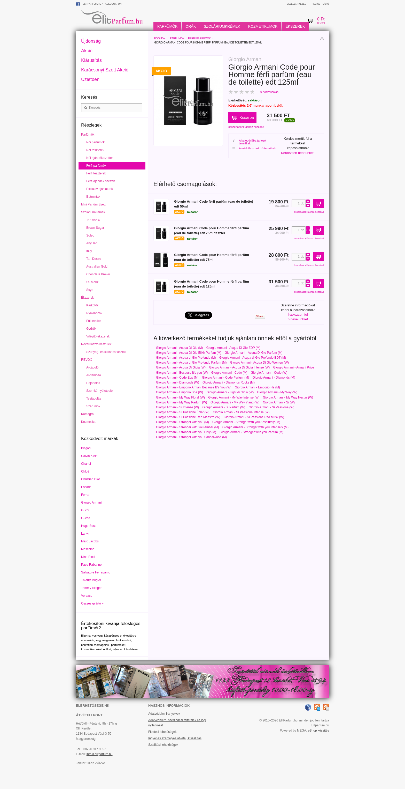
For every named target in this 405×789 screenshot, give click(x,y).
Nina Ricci (88, 557)
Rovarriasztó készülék (96, 344)
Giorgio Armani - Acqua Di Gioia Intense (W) (239, 367)
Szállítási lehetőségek (163, 745)
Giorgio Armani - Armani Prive (293, 367)
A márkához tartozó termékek (254, 148)
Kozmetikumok (263, 26)
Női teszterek (95, 150)
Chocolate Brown (98, 274)
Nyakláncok (94, 313)
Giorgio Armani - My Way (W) (277, 392)
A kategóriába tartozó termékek (249, 142)
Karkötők (92, 305)
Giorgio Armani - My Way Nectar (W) (288, 397)
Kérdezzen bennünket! (298, 153)
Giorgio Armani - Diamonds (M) (273, 377)
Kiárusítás (91, 60)
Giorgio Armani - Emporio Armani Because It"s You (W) (193, 387)
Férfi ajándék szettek (100, 181)
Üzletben (90, 79)
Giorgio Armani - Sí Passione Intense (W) (241, 412)
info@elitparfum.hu (100, 754)
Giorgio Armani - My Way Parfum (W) (181, 402)
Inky (89, 251)
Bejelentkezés (296, 4)
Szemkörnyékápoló (99, 391)
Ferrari (85, 495)
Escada (86, 487)
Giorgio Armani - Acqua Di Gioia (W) (181, 367)
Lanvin (85, 533)
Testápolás (93, 398)
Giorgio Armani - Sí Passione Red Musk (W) (254, 417)
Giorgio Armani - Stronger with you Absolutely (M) (246, 422)
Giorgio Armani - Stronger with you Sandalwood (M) (191, 437)
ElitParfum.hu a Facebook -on (98, 4)
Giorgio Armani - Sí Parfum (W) (223, 407)
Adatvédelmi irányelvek (164, 714)
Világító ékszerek (98, 336)
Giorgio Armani (91, 502)
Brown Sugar (95, 228)
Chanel (86, 464)
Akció (86, 50)
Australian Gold (96, 266)
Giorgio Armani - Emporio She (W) (179, 392)
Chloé (85, 471)
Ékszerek (295, 26)
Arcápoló (92, 367)
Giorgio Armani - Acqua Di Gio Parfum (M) (253, 352)
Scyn (89, 290)
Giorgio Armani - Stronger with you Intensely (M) (255, 427)
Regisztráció (320, 4)
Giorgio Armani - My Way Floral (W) (180, 397)
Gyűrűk (91, 328)
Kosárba (246, 117)
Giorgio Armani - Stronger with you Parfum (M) (251, 432)
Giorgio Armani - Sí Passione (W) (271, 407)
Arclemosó (93, 375)
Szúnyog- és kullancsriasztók (106, 352)
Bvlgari (86, 448)
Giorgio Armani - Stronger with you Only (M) (186, 432)
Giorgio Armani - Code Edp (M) (177, 377)
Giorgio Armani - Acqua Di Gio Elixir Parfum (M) (188, 352)
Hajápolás (93, 383)
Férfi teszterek (96, 173)
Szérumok (93, 406)
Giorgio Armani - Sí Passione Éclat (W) (182, 412)
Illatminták (93, 196)
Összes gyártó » (92, 603)
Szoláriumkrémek (222, 26)
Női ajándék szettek (99, 158)
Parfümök (167, 26)
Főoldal (160, 38)
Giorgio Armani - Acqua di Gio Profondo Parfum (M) (191, 362)
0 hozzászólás (269, 91)
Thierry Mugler (91, 580)
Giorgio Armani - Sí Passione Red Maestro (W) (188, 417)
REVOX (86, 360)
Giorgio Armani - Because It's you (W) (182, 372)
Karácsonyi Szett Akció (104, 69)
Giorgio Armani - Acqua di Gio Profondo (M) (186, 357)
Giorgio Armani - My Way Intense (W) (233, 397)
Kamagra (87, 414)
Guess (85, 518)
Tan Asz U (93, 220)
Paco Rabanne (91, 564)
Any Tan (91, 243)
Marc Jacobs (90, 541)
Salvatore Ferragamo (95, 572)
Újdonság (91, 41)
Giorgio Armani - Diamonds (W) (177, 382)
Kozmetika (88, 422)
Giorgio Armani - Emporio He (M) (257, 387)
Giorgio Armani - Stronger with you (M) (182, 422)
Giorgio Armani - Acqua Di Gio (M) (179, 347)
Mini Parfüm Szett (93, 204)
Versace (86, 596)
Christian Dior (90, 479)
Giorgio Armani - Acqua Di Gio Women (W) (259, 362)
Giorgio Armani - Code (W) (269, 372)
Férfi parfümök (199, 38)
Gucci (85, 510)
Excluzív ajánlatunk (99, 189)
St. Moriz (92, 282)
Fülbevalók (93, 321)
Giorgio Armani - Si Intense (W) (177, 407)
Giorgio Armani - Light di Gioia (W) (230, 392)
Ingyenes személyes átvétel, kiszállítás (174, 738)
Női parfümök (95, 142)
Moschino (87, 549)
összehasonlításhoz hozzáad (246, 126)
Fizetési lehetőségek (162, 732)
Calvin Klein (89, 456)
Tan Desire (93, 259)
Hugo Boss (88, 526)
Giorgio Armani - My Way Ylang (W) (235, 402)
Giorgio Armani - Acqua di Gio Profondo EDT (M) (252, 357)
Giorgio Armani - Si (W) (279, 402)
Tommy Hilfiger (91, 588)
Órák (190, 26)
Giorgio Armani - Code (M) (229, 372)
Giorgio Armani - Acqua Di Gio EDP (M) (233, 347)
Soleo (90, 235)
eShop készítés (318, 730)
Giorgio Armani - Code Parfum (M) (225, 377)
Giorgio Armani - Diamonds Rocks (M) (228, 382)
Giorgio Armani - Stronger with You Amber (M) (187, 427)
